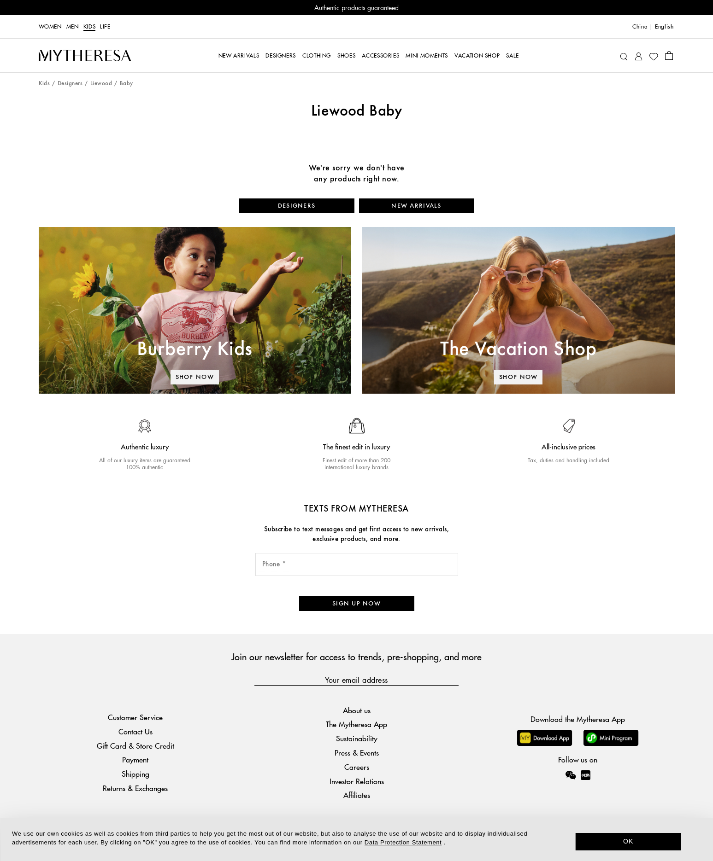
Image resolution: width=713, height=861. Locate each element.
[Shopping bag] (669, 55)
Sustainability (356, 738)
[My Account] (638, 55)
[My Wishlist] (653, 55)
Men (72, 26)
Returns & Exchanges (135, 788)
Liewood (101, 84)
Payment (135, 759)
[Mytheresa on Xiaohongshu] (585, 781)
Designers (70, 84)
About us (357, 710)
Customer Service (135, 717)
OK (628, 841)
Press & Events (357, 752)
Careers (356, 767)
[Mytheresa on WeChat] (570, 775)
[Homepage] (85, 56)
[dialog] (356, 839)
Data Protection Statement (403, 842)
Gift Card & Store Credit (135, 745)
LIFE (105, 26)
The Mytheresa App (356, 724)
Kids (89, 26)
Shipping (135, 773)
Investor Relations (357, 781)
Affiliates (356, 795)
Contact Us (135, 731)
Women (50, 26)
